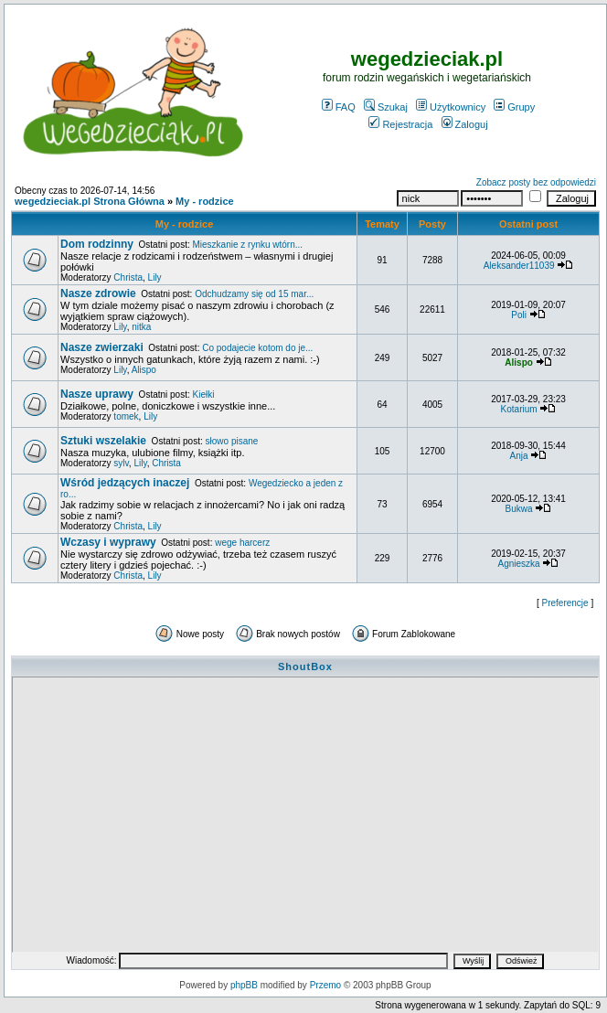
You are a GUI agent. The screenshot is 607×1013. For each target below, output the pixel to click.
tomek (125, 416)
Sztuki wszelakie (103, 440)
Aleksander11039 (519, 266)
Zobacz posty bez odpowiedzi (536, 182)
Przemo (325, 985)
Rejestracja (400, 124)
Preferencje (565, 603)
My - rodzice (205, 201)
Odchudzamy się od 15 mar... (254, 294)
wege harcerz (242, 543)
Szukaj (386, 106)
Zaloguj (465, 124)
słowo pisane (232, 441)
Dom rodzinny (96, 244)
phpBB (244, 985)
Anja (519, 456)
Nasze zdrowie (98, 293)
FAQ (339, 106)
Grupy (514, 106)
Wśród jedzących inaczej (124, 482)
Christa (128, 277)
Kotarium (519, 409)
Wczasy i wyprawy (108, 542)
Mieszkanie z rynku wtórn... (247, 245)
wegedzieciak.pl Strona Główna (90, 201)
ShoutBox (305, 666)
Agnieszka (519, 564)
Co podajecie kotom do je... (257, 348)
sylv (120, 463)
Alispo (144, 370)
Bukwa (519, 509)
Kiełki (204, 394)
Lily (155, 277)
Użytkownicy (450, 106)
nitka (141, 327)
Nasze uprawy (96, 394)
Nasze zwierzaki (102, 347)
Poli (519, 315)
